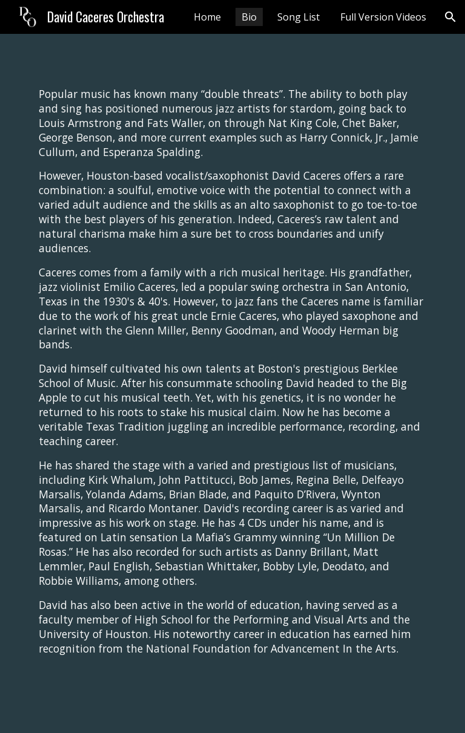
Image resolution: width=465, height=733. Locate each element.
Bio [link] (249, 17)
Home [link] (207, 17)
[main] (232, 383)
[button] (450, 16)
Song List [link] (298, 17)
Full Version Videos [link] (383, 17)
